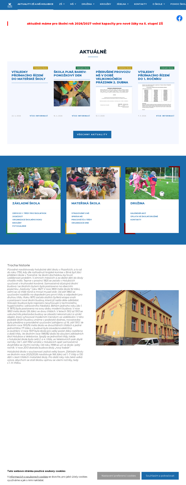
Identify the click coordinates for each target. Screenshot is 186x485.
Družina (87, 4)
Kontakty (140, 4)
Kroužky (105, 4)
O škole (157, 4)
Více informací (39, 116)
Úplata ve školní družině (144, 216)
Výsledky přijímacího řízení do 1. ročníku (154, 75)
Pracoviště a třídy (81, 220)
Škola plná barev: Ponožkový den (70, 73)
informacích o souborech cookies (28, 476)
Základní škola (26, 203)
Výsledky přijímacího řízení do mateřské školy (28, 75)
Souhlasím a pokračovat (160, 475)
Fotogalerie (19, 226)
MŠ (72, 4)
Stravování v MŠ (80, 213)
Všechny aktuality (92, 134)
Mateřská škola (85, 203)
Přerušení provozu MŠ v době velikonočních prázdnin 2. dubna (113, 77)
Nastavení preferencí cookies (119, 475)
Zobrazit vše (20, 229)
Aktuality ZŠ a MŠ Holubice (35, 4)
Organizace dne (80, 223)
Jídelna (121, 4)
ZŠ (60, 4)
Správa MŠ (77, 216)
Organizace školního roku (27, 220)
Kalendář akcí (138, 213)
